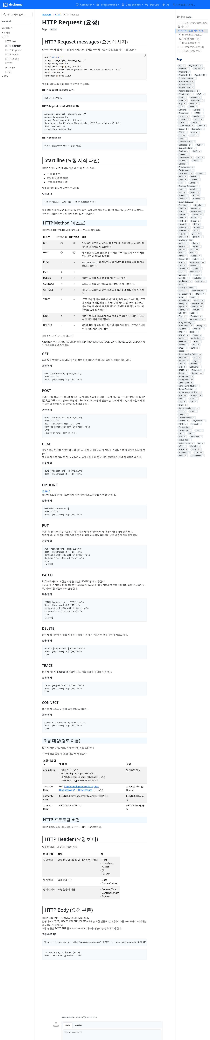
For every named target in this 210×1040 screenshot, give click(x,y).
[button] (85, 5)
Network (46, 14)
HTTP (57, 14)
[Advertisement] (107, 989)
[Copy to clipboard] (145, 55)
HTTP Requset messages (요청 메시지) (192, 24)
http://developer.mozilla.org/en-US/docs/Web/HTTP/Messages (79, 788)
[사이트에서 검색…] (189, 4)
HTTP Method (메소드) (190, 34)
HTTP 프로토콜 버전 (189, 42)
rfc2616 (46, 491)
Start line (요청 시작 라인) (191, 30)
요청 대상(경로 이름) (189, 38)
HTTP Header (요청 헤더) (191, 46)
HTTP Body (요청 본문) (189, 51)
